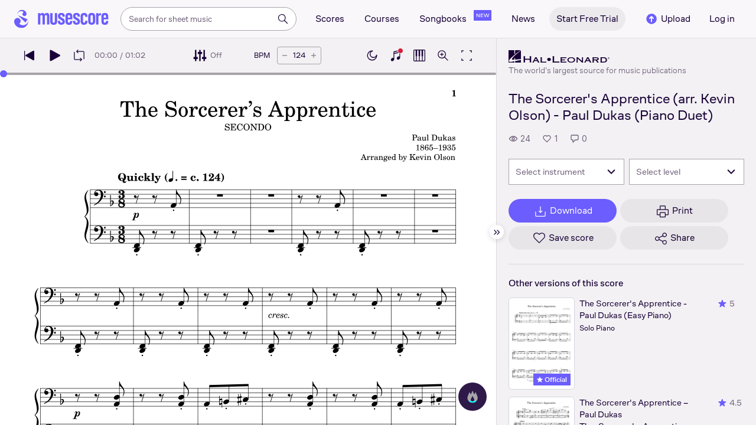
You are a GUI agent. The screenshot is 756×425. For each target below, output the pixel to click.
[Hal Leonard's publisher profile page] (597, 56)
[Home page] (61, 18)
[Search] (283, 19)
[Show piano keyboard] (396, 55)
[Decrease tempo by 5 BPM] (285, 55)
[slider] (3, 73)
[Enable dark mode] (372, 55)
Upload (667, 19)
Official (552, 379)
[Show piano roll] (419, 55)
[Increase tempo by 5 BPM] (314, 55)
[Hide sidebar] (497, 232)
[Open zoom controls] (443, 55)
